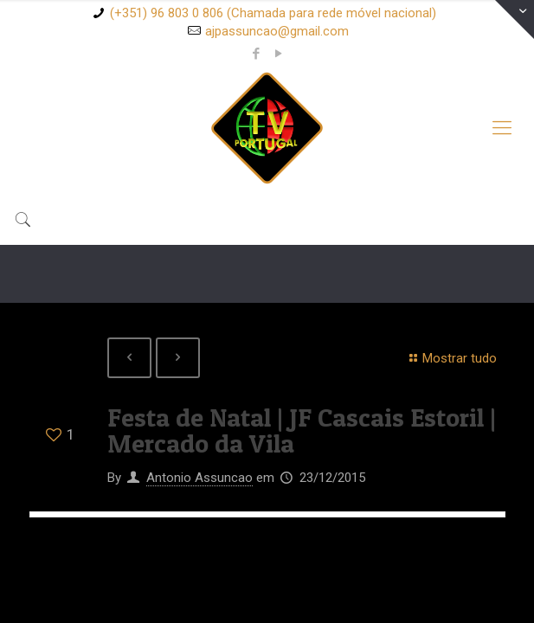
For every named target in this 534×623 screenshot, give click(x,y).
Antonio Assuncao (199, 477)
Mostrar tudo (450, 358)
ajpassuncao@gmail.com (277, 31)
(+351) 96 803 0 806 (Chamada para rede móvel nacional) (273, 13)
